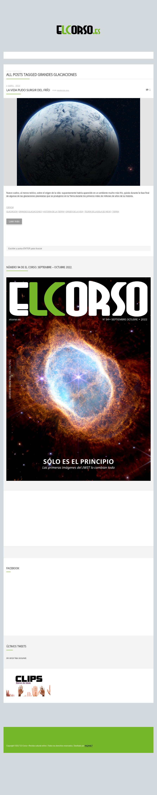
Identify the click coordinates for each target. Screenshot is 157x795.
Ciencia (10, 207)
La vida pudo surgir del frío (28, 90)
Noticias (17, 71)
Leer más (14, 221)
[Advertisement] (78, 11)
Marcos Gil (63, 90)
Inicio (8, 71)
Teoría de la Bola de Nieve (97, 212)
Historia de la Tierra (53, 212)
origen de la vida (74, 212)
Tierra (115, 212)
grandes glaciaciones (30, 212)
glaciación (11, 212)
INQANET (89, 746)
